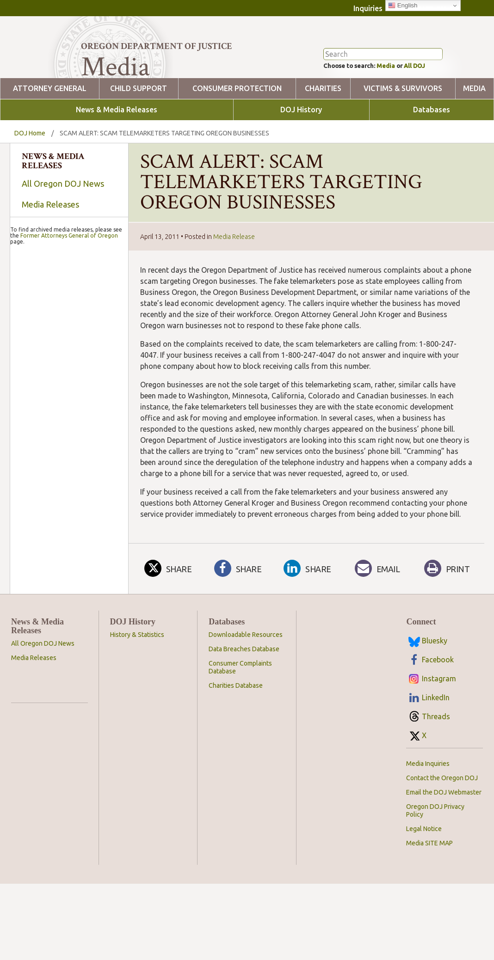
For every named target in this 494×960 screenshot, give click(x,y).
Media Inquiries (428, 798)
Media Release (234, 271)
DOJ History (301, 145)
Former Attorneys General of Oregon (69, 463)
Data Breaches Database (244, 684)
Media (394, 100)
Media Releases (50, 239)
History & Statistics (137, 669)
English (402, 5)
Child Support (138, 124)
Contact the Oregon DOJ (442, 813)
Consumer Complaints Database (240, 702)
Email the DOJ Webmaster (444, 827)
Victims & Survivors (403, 124)
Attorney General (49, 124)
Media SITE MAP (429, 878)
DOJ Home (29, 168)
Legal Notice (424, 864)
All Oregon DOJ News (63, 218)
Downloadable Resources (246, 669)
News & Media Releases (116, 145)
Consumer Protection (237, 124)
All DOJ (429, 100)
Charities (323, 124)
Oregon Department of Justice (156, 46)
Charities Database (236, 720)
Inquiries (368, 8)
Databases (431, 145)
